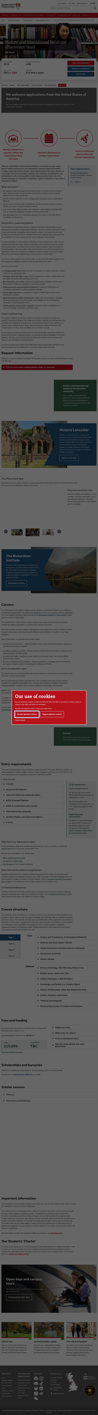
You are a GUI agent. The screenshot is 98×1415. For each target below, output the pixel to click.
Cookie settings (20, 720)
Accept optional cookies (27, 714)
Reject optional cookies (52, 714)
